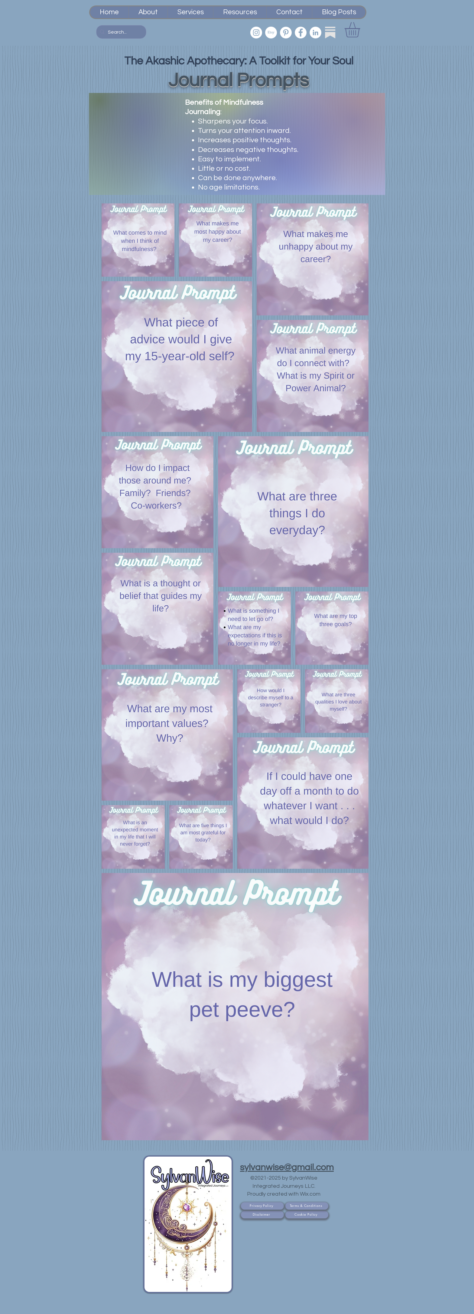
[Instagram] (256, 32)
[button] (361, 30)
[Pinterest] (286, 32)
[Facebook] (301, 32)
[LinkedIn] (315, 32)
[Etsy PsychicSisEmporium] (271, 32)
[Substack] (330, 32)
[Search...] (120, 32)
